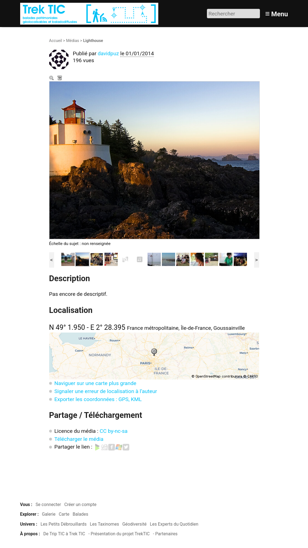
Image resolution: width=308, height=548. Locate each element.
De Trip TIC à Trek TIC (64, 533)
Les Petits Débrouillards (64, 524)
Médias (72, 40)
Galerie (49, 514)
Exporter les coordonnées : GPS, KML (98, 399)
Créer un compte (80, 504)
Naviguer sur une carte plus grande (95, 383)
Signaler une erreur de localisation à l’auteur (105, 391)
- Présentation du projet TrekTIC (119, 533)
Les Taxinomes (104, 524)
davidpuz (108, 53)
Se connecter (48, 504)
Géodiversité (134, 524)
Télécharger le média (60, 78)
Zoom (52, 78)
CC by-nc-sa (114, 431)
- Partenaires (165, 533)
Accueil (55, 40)
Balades (80, 514)
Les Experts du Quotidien (174, 524)
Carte (64, 514)
